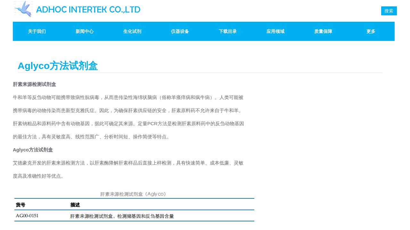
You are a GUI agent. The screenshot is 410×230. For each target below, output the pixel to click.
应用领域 (275, 31)
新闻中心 (85, 31)
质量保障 (323, 31)
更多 (370, 31)
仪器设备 (180, 31)
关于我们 (37, 31)
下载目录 (228, 31)
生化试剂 (132, 31)
